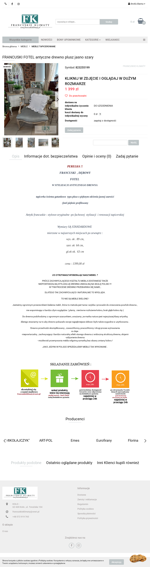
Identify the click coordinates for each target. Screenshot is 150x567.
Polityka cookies (85, 509)
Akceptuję (117, 562)
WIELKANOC (112, 39)
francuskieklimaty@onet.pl (26, 511)
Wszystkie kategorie (20, 39)
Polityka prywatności (87, 518)
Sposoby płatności (86, 513)
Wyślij (134, 142)
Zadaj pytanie (74, 130)
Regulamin (82, 504)
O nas (5, 531)
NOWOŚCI (46, 39)
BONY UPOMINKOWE (69, 39)
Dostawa (81, 495)
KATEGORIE (93, 39)
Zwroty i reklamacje (87, 499)
